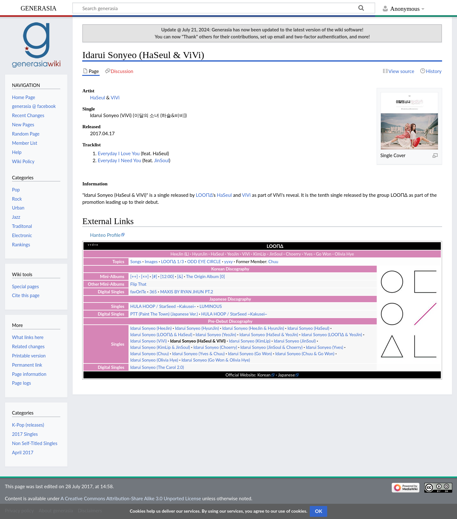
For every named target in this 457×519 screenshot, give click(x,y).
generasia (38, 7)
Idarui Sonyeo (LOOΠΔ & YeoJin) (331, 334)
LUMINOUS (211, 306)
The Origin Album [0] (205, 276)
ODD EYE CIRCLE (204, 261)
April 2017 (22, 452)
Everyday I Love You (119, 153)
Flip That (138, 284)
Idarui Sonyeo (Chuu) (149, 353)
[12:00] (167, 276)
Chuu (273, 261)
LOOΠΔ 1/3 (172, 261)
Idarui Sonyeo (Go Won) (250, 353)
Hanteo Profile (105, 235)
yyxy (228, 261)
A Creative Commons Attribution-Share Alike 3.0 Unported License (131, 498)
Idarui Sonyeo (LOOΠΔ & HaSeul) (161, 334)
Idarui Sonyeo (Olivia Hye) (154, 360)
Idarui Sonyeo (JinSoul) (295, 340)
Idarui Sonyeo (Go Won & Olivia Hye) (216, 360)
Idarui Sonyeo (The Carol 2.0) (157, 367)
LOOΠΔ (204, 195)
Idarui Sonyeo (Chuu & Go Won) (304, 353)
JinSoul (161, 160)
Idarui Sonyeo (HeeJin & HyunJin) (253, 328)
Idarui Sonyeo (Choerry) (215, 347)
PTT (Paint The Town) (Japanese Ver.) (164, 313)
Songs (135, 261)
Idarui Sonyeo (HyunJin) (197, 328)
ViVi (115, 97)
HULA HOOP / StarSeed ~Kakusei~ (163, 306)
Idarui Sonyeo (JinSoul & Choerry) (272, 347)
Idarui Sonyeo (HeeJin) (150, 328)
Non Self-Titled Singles (34, 443)
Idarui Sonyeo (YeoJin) (215, 334)
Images (151, 261)
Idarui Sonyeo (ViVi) (148, 340)
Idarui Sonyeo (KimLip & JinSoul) (160, 347)
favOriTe (138, 291)
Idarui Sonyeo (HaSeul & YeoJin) (269, 334)
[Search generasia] (224, 8)
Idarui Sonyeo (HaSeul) (308, 328)
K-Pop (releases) (28, 425)
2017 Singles (25, 434)
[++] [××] (139, 276)
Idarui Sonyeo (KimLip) (250, 340)
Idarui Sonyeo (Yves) (324, 347)
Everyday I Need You (119, 160)
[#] (154, 276)
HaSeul (97, 97)
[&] (180, 276)
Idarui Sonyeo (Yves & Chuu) (198, 353)
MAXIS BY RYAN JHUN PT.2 (186, 291)
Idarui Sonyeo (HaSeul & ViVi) (198, 340)
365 (153, 291)
